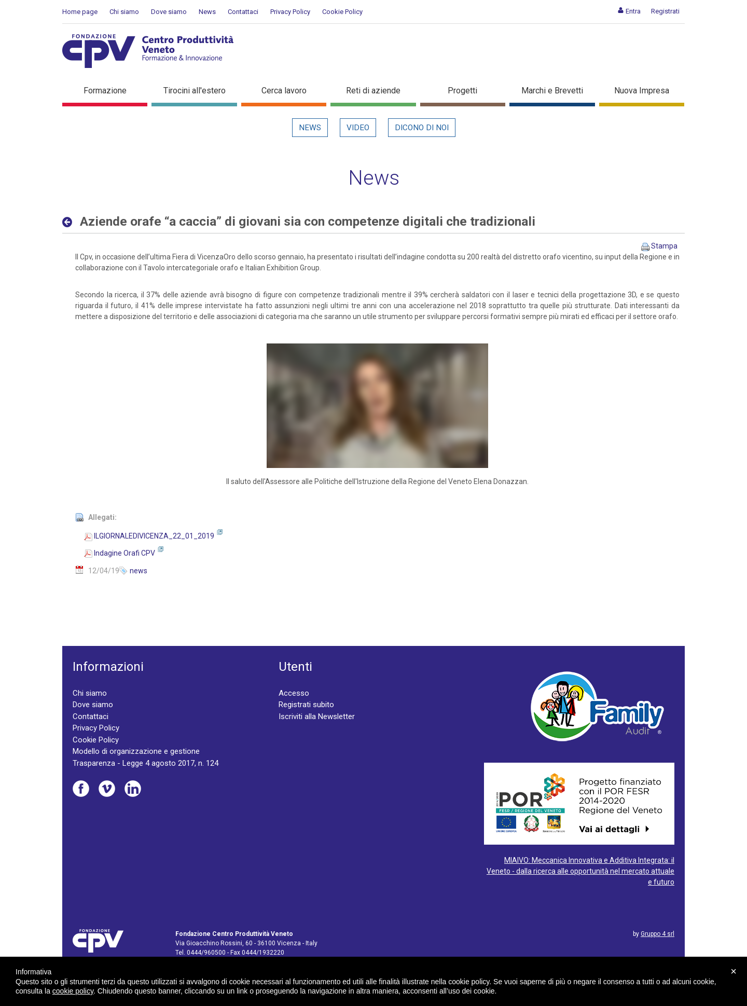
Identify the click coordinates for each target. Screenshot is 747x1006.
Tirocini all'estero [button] (194, 90)
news (138, 571)
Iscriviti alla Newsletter (317, 716)
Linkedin (133, 788)
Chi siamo (124, 12)
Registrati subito (306, 704)
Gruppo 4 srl (657, 934)
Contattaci (243, 12)
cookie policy (72, 991)
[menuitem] (629, 11)
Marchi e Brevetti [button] (552, 90)
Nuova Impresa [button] (641, 90)
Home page (80, 12)
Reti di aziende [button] (373, 90)
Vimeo (107, 788)
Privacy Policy (290, 12)
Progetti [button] (462, 90)
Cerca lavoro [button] (284, 90)
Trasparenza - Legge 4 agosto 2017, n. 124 (145, 763)
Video (358, 127)
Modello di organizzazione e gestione (136, 751)
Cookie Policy (342, 12)
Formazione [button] (105, 90)
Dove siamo (169, 12)
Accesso (294, 693)
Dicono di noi (422, 127)
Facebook (81, 788)
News (207, 12)
